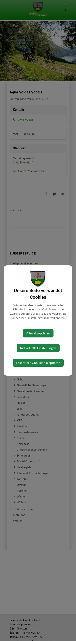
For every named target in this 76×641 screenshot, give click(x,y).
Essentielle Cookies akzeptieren (38, 362)
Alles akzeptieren (38, 333)
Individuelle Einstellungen (38, 348)
